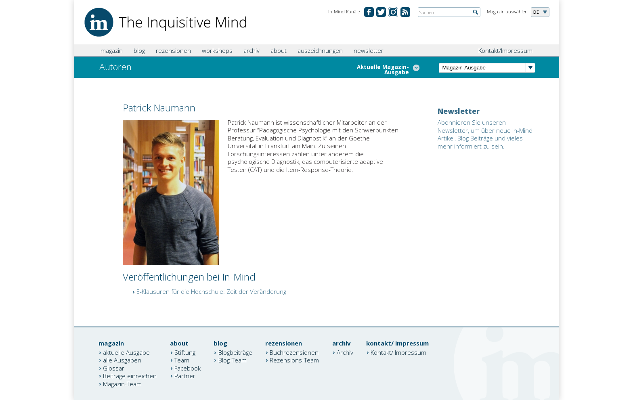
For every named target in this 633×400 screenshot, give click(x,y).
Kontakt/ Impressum (398, 352)
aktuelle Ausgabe (126, 352)
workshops (217, 50)
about (278, 50)
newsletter (369, 50)
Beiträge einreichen (130, 376)
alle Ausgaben (122, 360)
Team (181, 360)
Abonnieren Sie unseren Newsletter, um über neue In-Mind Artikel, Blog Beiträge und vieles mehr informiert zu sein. (485, 134)
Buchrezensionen (294, 352)
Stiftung (184, 352)
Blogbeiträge (235, 352)
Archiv (345, 352)
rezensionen (173, 50)
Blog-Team (232, 360)
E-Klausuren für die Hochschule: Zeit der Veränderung (211, 291)
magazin (112, 50)
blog (139, 50)
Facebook (187, 368)
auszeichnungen (320, 50)
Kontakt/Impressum (505, 50)
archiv (251, 50)
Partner (184, 376)
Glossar (113, 368)
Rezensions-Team (294, 360)
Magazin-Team (122, 383)
